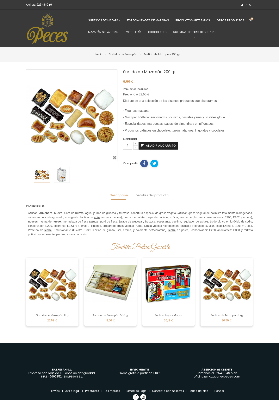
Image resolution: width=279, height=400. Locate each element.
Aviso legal (72, 391)
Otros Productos (230, 20)
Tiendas (219, 391)
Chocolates (157, 32)
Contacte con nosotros (168, 391)
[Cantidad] (127, 146)
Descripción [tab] (119, 195)
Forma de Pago (136, 391)
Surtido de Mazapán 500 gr (110, 315)
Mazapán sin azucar (103, 32)
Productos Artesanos (193, 20)
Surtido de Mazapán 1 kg (52, 315)
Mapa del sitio (199, 391)
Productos (92, 391)
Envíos (55, 391)
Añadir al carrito (158, 145)
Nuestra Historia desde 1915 (194, 32)
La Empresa (113, 391)
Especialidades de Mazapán (148, 20)
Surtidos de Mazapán (104, 20)
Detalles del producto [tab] (152, 195)
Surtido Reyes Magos (169, 315)
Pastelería (133, 32)
